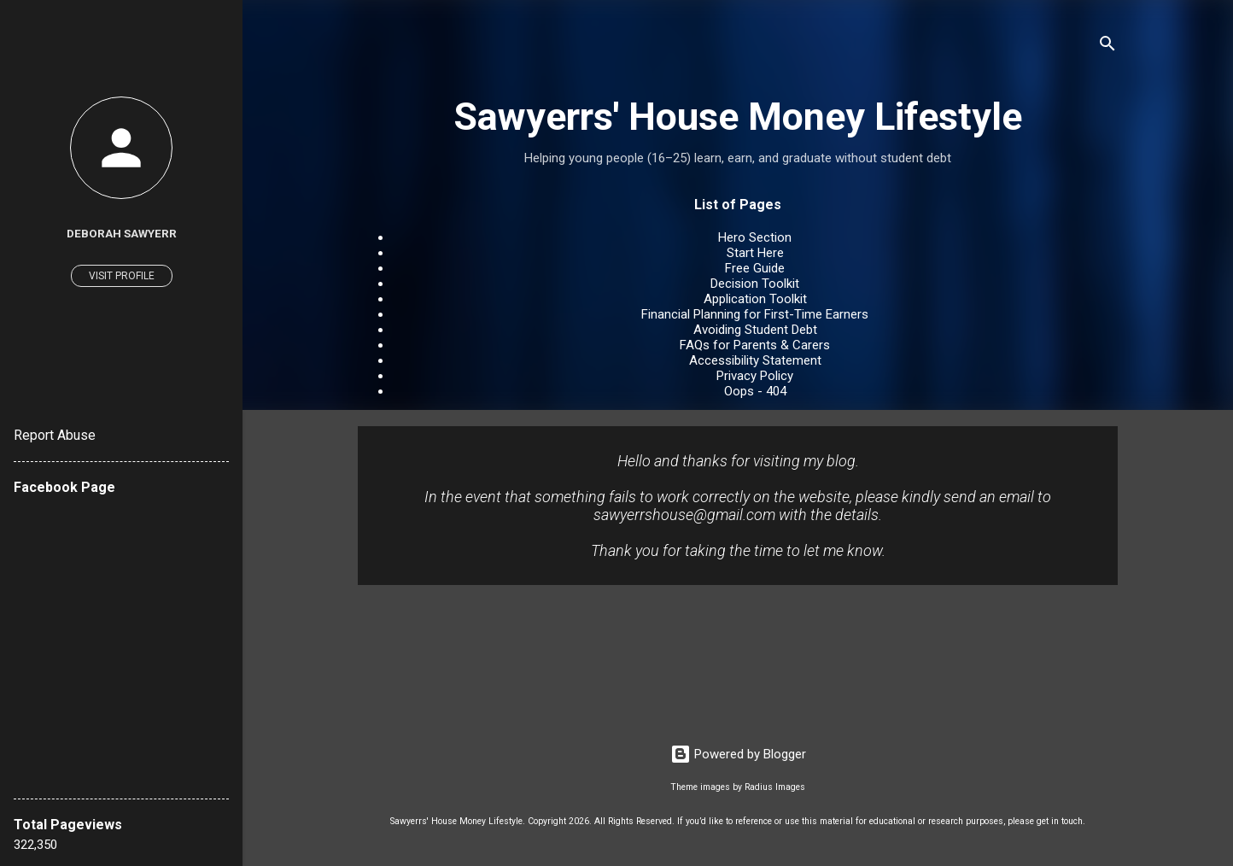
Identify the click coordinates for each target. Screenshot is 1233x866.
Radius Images (775, 787)
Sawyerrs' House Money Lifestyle (737, 116)
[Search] (1107, 46)
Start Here (755, 252)
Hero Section (755, 237)
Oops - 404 (755, 391)
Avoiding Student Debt (755, 329)
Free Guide (755, 268)
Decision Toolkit (754, 283)
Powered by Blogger (738, 754)
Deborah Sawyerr (122, 233)
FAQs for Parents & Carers (755, 345)
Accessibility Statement (755, 360)
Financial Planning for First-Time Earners (754, 314)
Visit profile (122, 276)
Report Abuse (55, 435)
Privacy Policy (754, 375)
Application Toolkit (755, 299)
